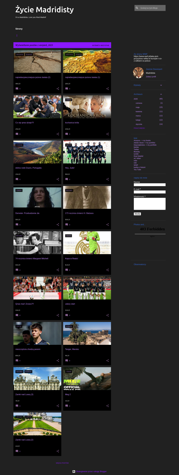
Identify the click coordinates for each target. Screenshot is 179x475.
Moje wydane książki (43, 35)
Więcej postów (62, 463)
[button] (57, 89)
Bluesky (137, 152)
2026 (136, 99)
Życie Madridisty (44, 9)
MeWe (136, 147)
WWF (136, 165)
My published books (66, 35)
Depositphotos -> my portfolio (145, 145)
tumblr (136, 154)
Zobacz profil (151, 77)
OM (135, 163)
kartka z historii (139, 167)
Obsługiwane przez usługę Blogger (89, 471)
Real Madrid (138, 156)
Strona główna (22, 35)
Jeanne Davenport (154, 69)
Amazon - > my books (142, 140)
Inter (135, 161)
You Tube (137, 170)
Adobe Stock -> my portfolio (144, 143)
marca (138, 116)
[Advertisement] (121, 87)
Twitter (136, 149)
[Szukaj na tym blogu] (152, 8)
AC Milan (137, 158)
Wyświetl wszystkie (100, 45)
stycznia (139, 124)
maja (137, 107)
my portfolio (86, 35)
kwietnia (139, 112)
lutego (138, 120)
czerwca (139, 103)
